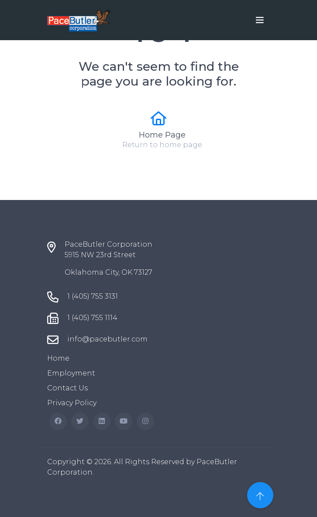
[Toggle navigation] (260, 20)
